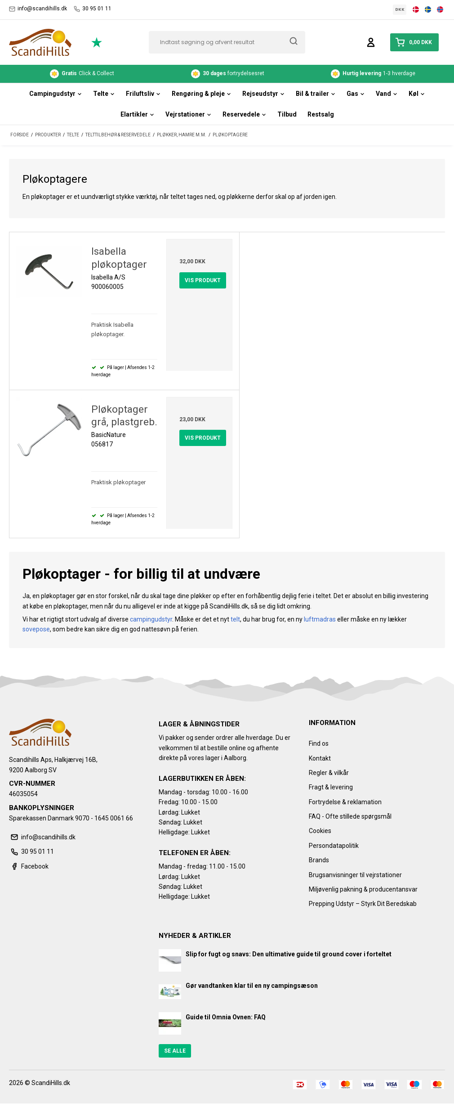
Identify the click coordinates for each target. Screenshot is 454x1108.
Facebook (29, 866)
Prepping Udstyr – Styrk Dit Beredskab (363, 903)
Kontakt (320, 758)
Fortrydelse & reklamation (345, 802)
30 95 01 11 (92, 8)
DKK (400, 9)
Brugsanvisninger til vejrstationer (355, 874)
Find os (319, 743)
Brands (319, 860)
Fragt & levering (331, 787)
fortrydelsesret (227, 73)
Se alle (175, 1051)
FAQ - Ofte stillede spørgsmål (350, 816)
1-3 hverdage (373, 73)
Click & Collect (82, 73)
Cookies (320, 830)
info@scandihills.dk (38, 8)
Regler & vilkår (329, 772)
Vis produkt (203, 280)
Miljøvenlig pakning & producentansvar (363, 889)
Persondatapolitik (334, 845)
